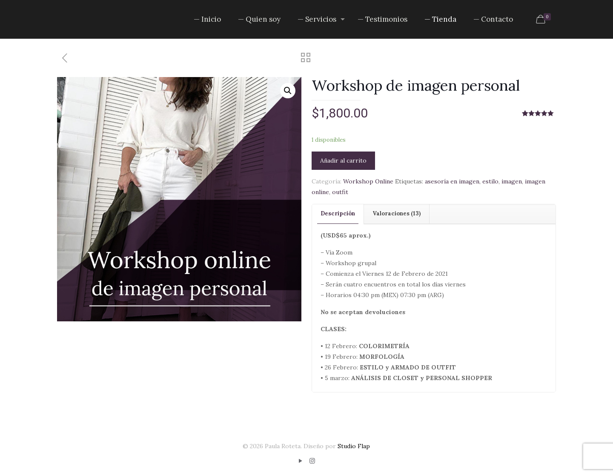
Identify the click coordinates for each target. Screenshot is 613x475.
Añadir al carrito (343, 160)
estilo (490, 181)
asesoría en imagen (452, 181)
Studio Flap (354, 446)
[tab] (338, 213)
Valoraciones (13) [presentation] (396, 213)
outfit (340, 192)
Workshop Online (368, 181)
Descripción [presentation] (338, 213)
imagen (511, 181)
